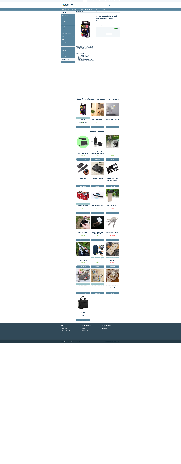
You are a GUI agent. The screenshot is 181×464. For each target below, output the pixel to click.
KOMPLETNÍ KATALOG (66, 59)
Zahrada (64, 50)
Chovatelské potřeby (66, 33)
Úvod (63, 9)
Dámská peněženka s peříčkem (112, 259)
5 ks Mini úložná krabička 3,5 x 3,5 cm (112, 286)
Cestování (64, 56)
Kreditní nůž (83, 178)
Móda (63, 36)
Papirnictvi (64, 42)
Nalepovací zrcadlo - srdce (112, 119)
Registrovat (95, 0)
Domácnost (64, 24)
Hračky (63, 31)
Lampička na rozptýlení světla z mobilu (97, 233)
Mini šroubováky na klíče (112, 232)
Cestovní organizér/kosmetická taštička (83, 314)
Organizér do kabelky (83, 205)
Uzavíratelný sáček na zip (97, 286)
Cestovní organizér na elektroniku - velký (83, 152)
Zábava (63, 53)
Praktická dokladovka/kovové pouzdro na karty (83, 121)
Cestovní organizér (97, 259)
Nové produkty (74, 9)
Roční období (65, 15)
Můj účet (96, 9)
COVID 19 (63, 62)
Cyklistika (64, 21)
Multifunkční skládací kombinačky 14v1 (83, 259)
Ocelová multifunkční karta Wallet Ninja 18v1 (112, 179)
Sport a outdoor (65, 45)
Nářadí (63, 39)
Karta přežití (112, 152)
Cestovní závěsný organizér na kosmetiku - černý (97, 153)
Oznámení (83, 328)
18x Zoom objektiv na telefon (112, 206)
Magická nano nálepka (97, 119)
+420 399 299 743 (65, 328)
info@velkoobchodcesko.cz (76, 1)
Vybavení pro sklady (66, 48)
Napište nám (102, 9)
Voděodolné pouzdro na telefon (98, 206)
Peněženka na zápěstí (83, 232)
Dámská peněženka (83, 286)
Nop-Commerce (67, 341)
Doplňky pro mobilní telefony (66, 27)
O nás (68, 9)
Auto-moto (64, 18)
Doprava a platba (104, 328)
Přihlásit (100, 0)
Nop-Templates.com (77, 341)
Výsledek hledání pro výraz (86, 9)
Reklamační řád (84, 334)
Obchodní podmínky (85, 330)
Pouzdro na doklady (98, 178)
